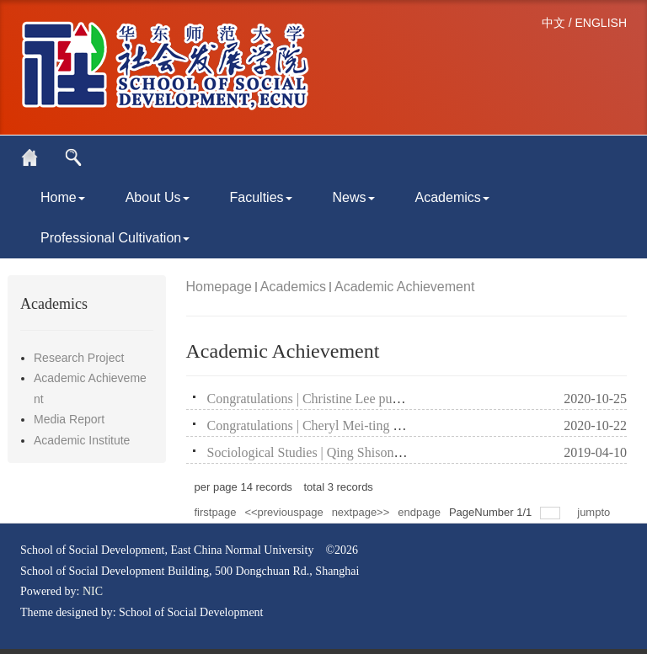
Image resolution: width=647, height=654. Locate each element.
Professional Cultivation (115, 238)
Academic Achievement (404, 286)
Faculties (261, 197)
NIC (93, 591)
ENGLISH (601, 22)
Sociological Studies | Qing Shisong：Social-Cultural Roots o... (379, 452)
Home (62, 197)
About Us (158, 197)
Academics (452, 197)
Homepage (219, 286)
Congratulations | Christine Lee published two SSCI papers (366, 398)
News (354, 197)
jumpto (595, 512)
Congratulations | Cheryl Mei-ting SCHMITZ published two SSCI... (390, 425)
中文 (553, 22)
